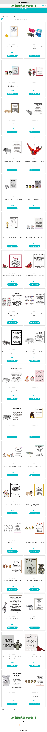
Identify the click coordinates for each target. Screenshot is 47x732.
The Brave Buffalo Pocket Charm (12, 161)
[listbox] (24, 19)
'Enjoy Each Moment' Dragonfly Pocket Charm (34, 314)
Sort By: (17, 19)
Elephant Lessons (34, 618)
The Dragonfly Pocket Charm (34, 466)
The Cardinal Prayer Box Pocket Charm (34, 275)
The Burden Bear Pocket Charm (35, 580)
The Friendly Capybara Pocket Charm (34, 123)
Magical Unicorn (12, 542)
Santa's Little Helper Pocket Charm (34, 85)
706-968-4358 (25, 2)
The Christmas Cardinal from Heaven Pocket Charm (12, 276)
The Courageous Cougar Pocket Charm (12, 123)
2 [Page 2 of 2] (12, 16)
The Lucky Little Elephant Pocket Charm (34, 352)
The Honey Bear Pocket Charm (34, 428)
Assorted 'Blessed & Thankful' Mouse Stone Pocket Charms (12, 581)
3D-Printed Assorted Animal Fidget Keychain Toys (34, 47)
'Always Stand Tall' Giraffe (12, 618)
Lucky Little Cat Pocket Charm (12, 504)
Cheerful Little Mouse (12, 695)
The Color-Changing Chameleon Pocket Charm (12, 352)
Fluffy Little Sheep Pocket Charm (34, 237)
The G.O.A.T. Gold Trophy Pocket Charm (12, 237)
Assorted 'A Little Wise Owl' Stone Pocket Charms (34, 695)
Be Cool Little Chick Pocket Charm (34, 199)
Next (15, 16)
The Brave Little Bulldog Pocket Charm (12, 199)
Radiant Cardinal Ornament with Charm (34, 161)
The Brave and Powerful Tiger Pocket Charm (12, 390)
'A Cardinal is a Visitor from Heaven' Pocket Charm (12, 314)
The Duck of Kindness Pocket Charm (12, 46)
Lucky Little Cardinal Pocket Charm (34, 657)
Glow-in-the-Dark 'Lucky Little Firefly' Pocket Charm (12, 657)
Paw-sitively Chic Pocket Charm (35, 390)
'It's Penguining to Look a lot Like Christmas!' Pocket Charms (12, 85)
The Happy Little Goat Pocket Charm (12, 466)
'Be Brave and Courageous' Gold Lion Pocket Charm (34, 505)
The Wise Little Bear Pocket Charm (12, 428)
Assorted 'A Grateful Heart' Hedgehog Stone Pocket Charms (34, 543)
